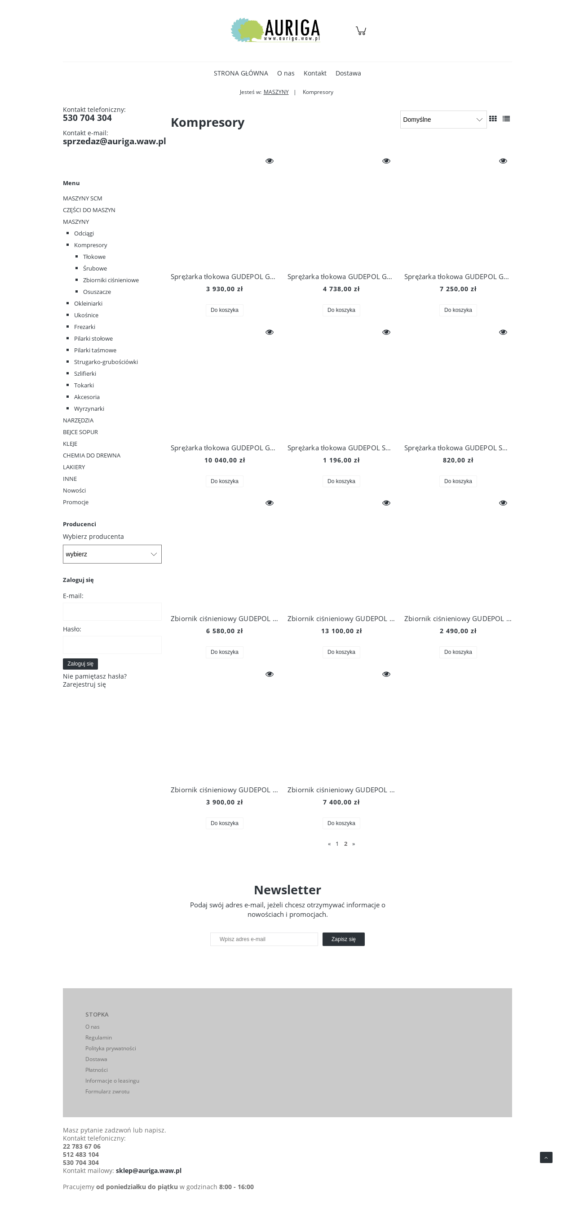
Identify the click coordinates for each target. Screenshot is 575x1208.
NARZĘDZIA (78, 420)
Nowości (74, 490)
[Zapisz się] (344, 939)
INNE (70, 479)
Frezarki (84, 327)
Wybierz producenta (93, 536)
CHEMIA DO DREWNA (91, 455)
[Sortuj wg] (443, 120)
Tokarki (84, 385)
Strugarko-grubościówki (106, 362)
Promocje (75, 502)
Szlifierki (85, 373)
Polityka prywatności (110, 1048)
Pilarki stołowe (93, 338)
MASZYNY (76, 222)
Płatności (96, 1070)
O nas (92, 1026)
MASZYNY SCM (82, 198)
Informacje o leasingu (112, 1080)
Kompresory (90, 245)
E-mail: (73, 595)
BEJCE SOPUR (80, 432)
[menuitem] (241, 73)
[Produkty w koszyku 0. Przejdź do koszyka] (362, 35)
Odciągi (84, 233)
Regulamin (98, 1037)
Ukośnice (86, 315)
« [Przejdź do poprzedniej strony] (329, 843)
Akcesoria (87, 397)
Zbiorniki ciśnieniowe (111, 280)
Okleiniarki (88, 303)
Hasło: (72, 629)
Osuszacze (97, 292)
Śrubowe (95, 268)
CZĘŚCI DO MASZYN (89, 210)
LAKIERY (74, 467)
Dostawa (96, 1059)
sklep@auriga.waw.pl (148, 1170)
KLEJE (70, 444)
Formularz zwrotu (107, 1091)
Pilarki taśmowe (95, 350)
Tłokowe (94, 257)
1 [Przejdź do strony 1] (337, 843)
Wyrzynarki (89, 408)
